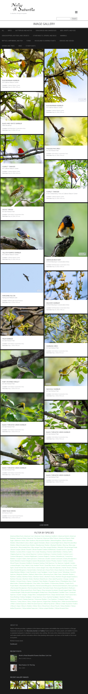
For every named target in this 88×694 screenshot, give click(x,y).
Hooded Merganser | (20, 570)
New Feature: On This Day (27, 665)
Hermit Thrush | (67, 567)
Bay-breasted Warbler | (43, 540)
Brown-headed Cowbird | (40, 549)
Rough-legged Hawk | (65, 590)
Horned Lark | (41, 570)
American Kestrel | (64, 536)
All (3, 30)
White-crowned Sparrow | (19, 603)
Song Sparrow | (38, 597)
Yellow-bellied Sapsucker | (30, 608)
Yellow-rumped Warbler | (47, 608)
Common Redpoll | (44, 556)
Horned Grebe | (32, 570)
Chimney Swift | (67, 552)
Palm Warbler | (44, 581)
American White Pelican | (51, 538)
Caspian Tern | (31, 552)
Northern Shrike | (28, 579)
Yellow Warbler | (65, 606)
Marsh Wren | (39, 574)
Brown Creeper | (16, 549)
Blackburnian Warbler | (43, 545)
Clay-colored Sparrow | (29, 554)
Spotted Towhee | (65, 597)
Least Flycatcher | (31, 572)
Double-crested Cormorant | (54, 558)
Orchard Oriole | (21, 581)
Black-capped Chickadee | (38, 543)
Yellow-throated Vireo (61, 608)
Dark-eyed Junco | (32, 558)
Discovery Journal (32, 631)
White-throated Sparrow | (35, 603)
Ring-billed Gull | (15, 590)
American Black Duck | (17, 536)
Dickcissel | (41, 558)
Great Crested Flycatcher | (65, 565)
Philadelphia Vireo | (67, 581)
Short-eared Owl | (70, 594)
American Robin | (22, 538)
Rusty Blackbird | (54, 592)
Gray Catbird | (26, 565)
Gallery (42, 631)
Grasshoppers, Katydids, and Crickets (15, 35)
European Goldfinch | (26, 563)
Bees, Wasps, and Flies (68, 30)
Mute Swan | (58, 574)
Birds (10, 30)
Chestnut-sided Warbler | (54, 552)
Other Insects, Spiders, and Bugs (44, 35)
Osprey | (29, 581)
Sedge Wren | (32, 594)
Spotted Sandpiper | (53, 597)
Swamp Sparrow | (28, 599)
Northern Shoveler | (16, 579)
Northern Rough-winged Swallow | (67, 576)
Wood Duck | (46, 606)
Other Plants (31, 46)
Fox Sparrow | (59, 563)
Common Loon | (68, 554)
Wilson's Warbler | (27, 606)
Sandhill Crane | (64, 592)
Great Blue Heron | (50, 565)
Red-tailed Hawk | (48, 588)
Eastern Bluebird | (15, 561)
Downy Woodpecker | (70, 558)
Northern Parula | (50, 576)
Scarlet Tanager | (22, 594)
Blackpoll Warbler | (57, 545)
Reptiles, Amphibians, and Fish (12, 41)
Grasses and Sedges (67, 41)
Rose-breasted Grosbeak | (50, 590)
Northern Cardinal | (16, 576)
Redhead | (72, 588)
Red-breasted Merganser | (44, 585)
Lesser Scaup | (53, 572)
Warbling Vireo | (57, 601)
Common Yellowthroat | (57, 556)
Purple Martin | (14, 585)
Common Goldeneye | (44, 554)
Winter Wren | (37, 606)
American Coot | (29, 536)
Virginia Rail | (47, 601)
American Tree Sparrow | (35, 538)
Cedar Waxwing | (41, 552)
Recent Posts (15, 651)
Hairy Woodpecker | (55, 567)
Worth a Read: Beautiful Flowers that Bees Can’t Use (35, 655)
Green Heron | (31, 567)
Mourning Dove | (49, 574)
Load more (44, 525)
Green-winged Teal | (42, 567)
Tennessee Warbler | (41, 599)
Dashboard (13, 644)
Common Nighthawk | (31, 556)
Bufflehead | (52, 549)
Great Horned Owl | (21, 567)
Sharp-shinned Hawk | (58, 594)
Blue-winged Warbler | (51, 547)
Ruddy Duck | (44, 592)
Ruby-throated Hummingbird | (31, 592)
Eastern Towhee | (62, 561)
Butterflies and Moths (24, 30)
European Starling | (39, 563)
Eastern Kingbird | (27, 561)
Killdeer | (23, 572)
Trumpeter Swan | (63, 599)
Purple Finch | (69, 583)
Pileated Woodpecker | (26, 583)
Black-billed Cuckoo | (23, 543)
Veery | (30, 601)
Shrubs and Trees (8, 46)
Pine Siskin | (37, 583)
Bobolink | (61, 547)
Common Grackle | (57, 554)
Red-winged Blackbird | (61, 588)
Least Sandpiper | (43, 572)
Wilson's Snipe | (16, 606)
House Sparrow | (60, 570)
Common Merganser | (17, 556)
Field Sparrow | (50, 563)
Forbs (29, 41)
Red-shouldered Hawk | (35, 588)
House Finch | (50, 570)
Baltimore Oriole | (20, 540)
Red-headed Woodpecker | (19, 588)
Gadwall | (67, 563)
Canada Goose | (61, 549)
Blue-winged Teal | (37, 547)
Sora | (45, 597)
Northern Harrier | (39, 576)
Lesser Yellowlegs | (64, 572)
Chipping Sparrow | (16, 554)
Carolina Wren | (21, 552)
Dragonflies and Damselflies (46, 30)
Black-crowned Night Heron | (55, 543)
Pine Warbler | (45, 583)
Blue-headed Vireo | (25, 547)
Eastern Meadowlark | (39, 561)
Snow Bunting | (15, 597)
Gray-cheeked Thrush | (37, 565)
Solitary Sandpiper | (26, 597)
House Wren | (70, 570)
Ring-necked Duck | (27, 590)
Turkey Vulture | (22, 601)
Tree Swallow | (52, 599)
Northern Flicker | (27, 576)
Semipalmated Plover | (44, 594)
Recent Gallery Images (19, 677)
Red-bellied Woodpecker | (28, 585)
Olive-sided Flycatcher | (56, 579)
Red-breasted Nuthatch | (60, 585)
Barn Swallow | (31, 540)
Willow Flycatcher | (50, 603)
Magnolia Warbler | (23, 574)
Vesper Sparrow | (37, 601)
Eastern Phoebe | (51, 561)
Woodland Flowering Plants (45, 41)
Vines (20, 46)
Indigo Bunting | (15, 572)
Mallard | (32, 574)
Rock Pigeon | (37, 590)
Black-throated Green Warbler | (26, 545)
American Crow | (40, 536)
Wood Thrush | (55, 606)
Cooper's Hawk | (21, 558)
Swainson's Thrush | (16, 599)
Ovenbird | (35, 581)
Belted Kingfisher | (56, 540)
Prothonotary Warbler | (58, 583)
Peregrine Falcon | (54, 581)
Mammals (63, 35)
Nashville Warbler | (69, 574)
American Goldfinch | (51, 536)
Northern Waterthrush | (41, 579)
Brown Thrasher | (27, 549)
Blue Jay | (66, 545)
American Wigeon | (65, 538)
